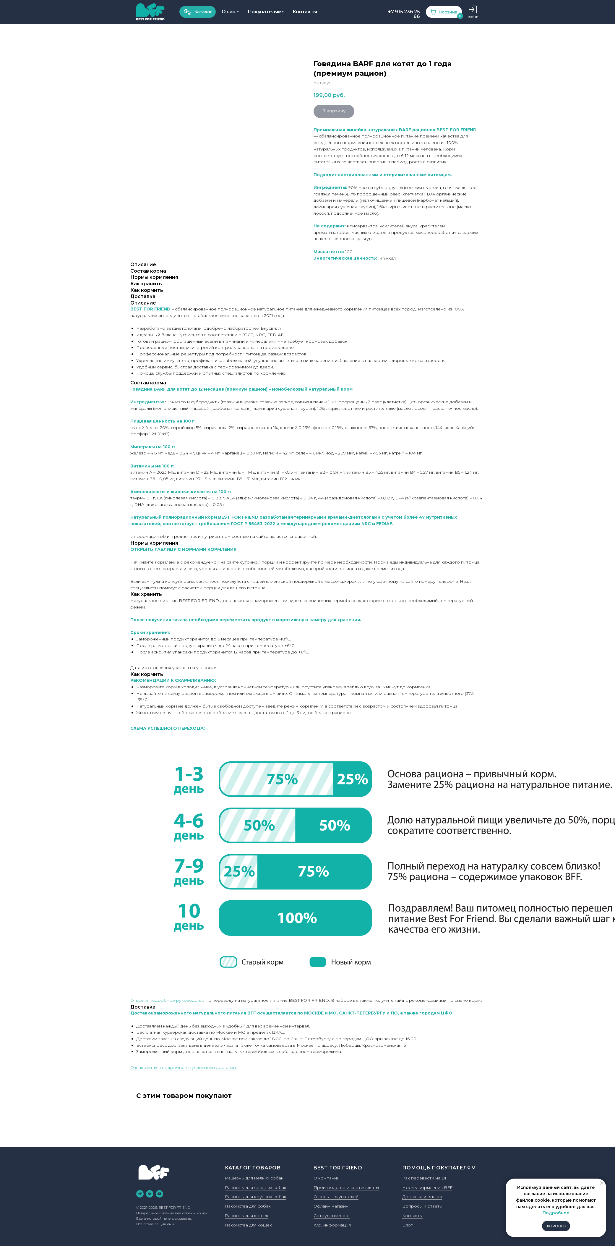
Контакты (210, 11)
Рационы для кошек (246, 1215)
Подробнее (556, 1213)
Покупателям (170, 11)
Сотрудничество (332, 1215)
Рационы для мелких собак (254, 1178)
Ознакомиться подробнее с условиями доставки (183, 1067)
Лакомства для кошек (248, 1225)
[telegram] (140, 1194)
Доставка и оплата (422, 1196)
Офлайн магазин (331, 1206)
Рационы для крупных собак (255, 1196)
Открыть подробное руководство (167, 1000)
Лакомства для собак (248, 1206)
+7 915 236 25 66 (309, 14)
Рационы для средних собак (255, 1187)
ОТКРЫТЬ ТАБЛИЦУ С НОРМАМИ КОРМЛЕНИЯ (183, 549)
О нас (134, 11)
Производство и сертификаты (346, 1187)
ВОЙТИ (378, 17)
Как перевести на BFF (426, 1178)
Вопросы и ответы (422, 1206)
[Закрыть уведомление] (602, 1183)
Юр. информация (332, 1225)
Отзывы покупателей (336, 1196)
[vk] (149, 1194)
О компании (327, 1178)
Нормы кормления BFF (427, 1187)
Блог (407, 1225)
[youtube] (159, 1194)
